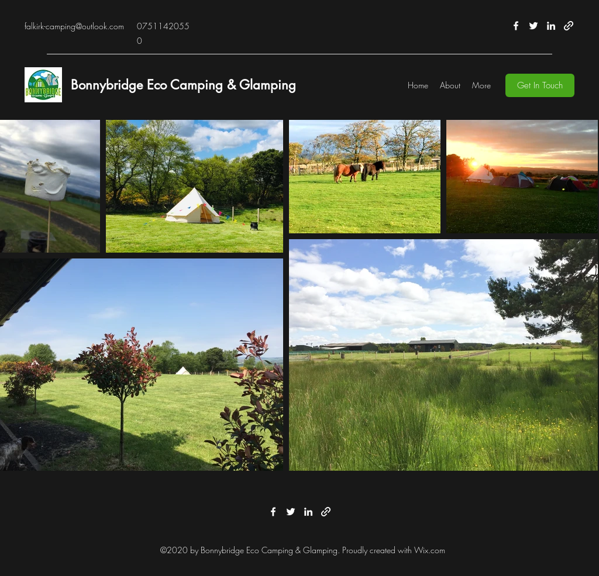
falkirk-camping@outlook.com (74, 26)
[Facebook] (516, 26)
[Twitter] (533, 26)
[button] (539, 85)
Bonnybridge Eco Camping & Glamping (183, 85)
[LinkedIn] (551, 26)
